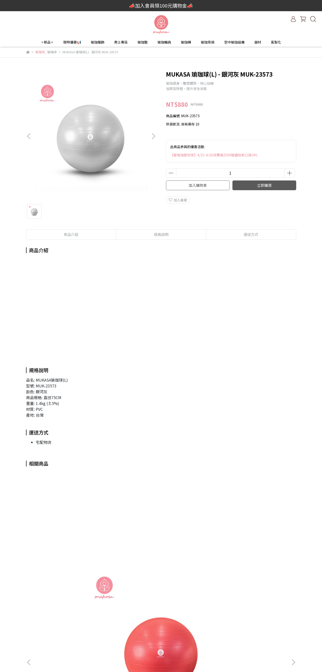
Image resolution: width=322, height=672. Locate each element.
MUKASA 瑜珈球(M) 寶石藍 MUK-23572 (124, 553)
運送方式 (159, 620)
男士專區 (121, 42)
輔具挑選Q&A (99, 649)
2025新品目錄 (99, 612)
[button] (153, 136)
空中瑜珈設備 (234, 42)
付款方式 (159, 627)
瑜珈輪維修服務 (164, 642)
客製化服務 (97, 627)
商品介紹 (71, 234)
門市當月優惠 (99, 634)
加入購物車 (198, 185)
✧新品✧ (47, 42)
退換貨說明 (160, 634)
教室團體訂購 (99, 620)
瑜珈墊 (143, 42)
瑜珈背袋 (207, 42)
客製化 (276, 42)
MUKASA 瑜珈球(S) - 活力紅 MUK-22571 (60, 553)
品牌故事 (96, 605)
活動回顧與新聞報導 (104, 642)
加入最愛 (178, 199)
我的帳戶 (159, 605)
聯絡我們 (159, 612)
